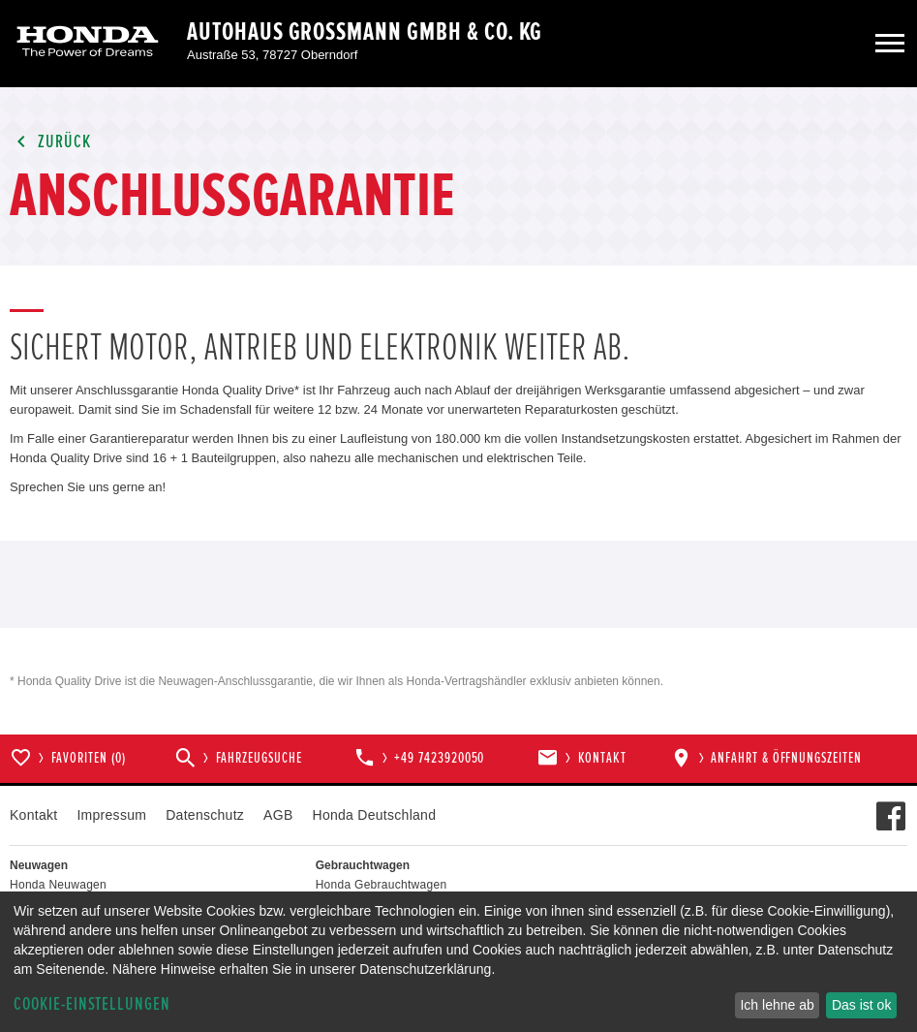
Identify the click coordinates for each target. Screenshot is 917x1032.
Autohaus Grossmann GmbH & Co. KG (364, 32)
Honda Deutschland (375, 815)
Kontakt (33, 815)
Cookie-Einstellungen (92, 1004)
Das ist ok (861, 1005)
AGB (277, 815)
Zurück (50, 142)
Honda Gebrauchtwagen (381, 884)
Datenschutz (205, 815)
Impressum (111, 815)
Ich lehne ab (776, 1005)
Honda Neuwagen (58, 884)
